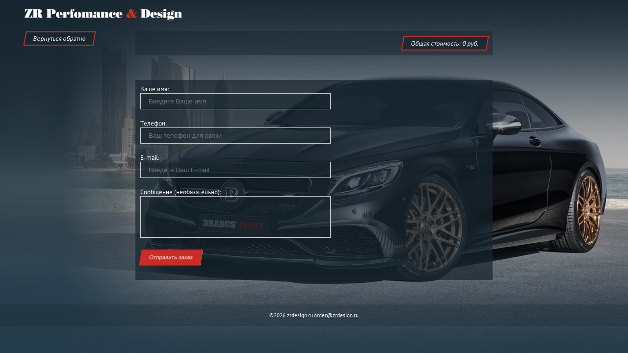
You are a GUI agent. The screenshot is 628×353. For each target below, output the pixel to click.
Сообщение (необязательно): (181, 192)
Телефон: (153, 123)
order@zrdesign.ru (336, 315)
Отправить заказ (171, 257)
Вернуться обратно (60, 38)
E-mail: (150, 157)
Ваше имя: (154, 89)
